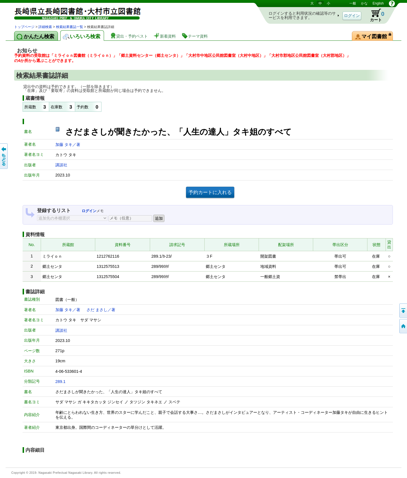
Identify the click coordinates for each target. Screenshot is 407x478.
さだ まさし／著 (100, 309)
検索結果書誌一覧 (69, 27)
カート (374, 15)
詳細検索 (45, 27)
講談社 (61, 165)
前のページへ (4, 156)
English (378, 3)
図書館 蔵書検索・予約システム (73, 12)
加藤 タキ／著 (67, 144)
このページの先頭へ (403, 310)
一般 (352, 3)
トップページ (24, 27)
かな (364, 3)
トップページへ (403, 326)
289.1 (60, 381)
